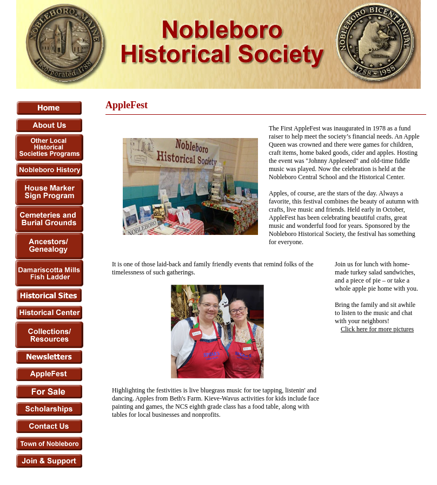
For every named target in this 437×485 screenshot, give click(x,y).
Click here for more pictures (377, 329)
